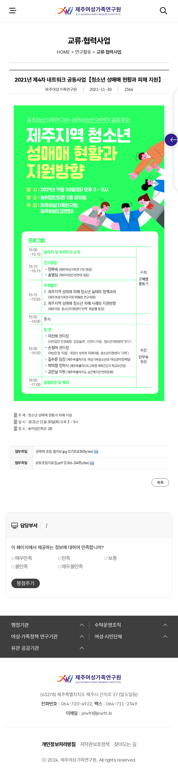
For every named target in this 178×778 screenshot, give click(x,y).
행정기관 (47, 625)
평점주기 (25, 583)
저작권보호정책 (95, 744)
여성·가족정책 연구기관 (47, 636)
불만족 (21, 566)
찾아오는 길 (125, 744)
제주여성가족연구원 (89, 10)
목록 (160, 482)
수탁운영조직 (131, 625)
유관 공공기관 (47, 648)
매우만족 (23, 558)
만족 (66, 558)
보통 (112, 558)
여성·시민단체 (131, 636)
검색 (163, 10)
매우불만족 (72, 566)
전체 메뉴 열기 (12, 10)
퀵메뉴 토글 (174, 139)
